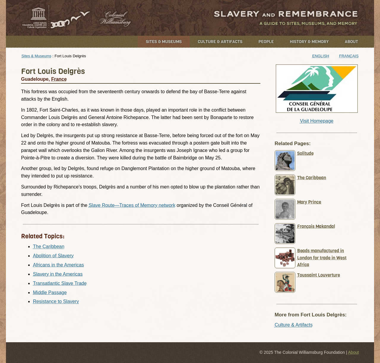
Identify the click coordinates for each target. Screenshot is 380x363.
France (58, 79)
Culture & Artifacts (220, 42)
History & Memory (309, 42)
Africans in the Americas (58, 264)
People (266, 42)
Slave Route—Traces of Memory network (132, 205)
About (351, 42)
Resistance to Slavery (56, 301)
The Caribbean (48, 246)
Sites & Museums (164, 42)
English (320, 56)
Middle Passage (50, 292)
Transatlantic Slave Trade (60, 283)
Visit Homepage (317, 120)
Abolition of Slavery (53, 255)
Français (349, 56)
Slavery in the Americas (58, 274)
